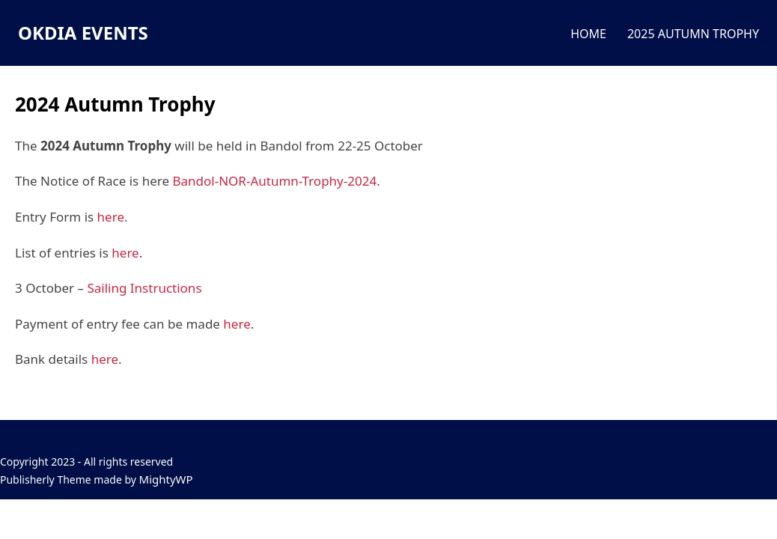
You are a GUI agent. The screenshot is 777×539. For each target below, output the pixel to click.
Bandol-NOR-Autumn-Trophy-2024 (274, 180)
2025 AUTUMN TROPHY (693, 33)
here (110, 216)
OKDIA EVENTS (83, 32)
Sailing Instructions (144, 287)
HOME (588, 33)
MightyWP (166, 479)
